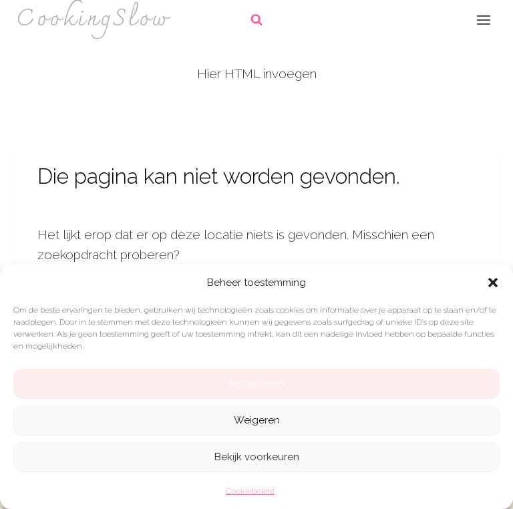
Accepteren (256, 383)
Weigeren (257, 420)
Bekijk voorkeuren (256, 457)
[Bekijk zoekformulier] (256, 20)
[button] (493, 282)
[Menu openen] (483, 19)
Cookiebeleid (250, 491)
